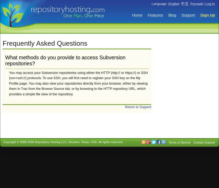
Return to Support (138, 107)
